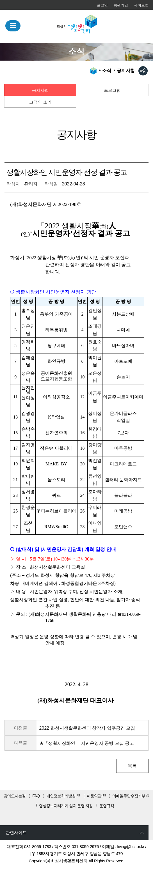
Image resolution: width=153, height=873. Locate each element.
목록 (132, 765)
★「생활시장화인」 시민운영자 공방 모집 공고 (86, 743)
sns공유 (143, 70)
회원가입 (120, 5)
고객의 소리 (40, 102)
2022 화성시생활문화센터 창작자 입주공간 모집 (87, 728)
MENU (12, 26)
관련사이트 (16, 832)
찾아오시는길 (15, 796)
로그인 (102, 5)
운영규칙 (106, 805)
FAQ (36, 796)
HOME (93, 71)
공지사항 (40, 90)
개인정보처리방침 (61, 796)
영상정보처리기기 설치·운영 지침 (66, 805)
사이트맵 (141, 5)
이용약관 (94, 796)
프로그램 (112, 90)
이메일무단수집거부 (128, 796)
